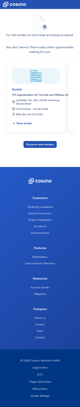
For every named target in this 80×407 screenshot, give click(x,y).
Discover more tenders (40, 144)
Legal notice (40, 367)
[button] (77, 4)
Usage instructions (40, 381)
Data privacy (40, 388)
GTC (40, 374)
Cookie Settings (40, 395)
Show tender (22, 123)
